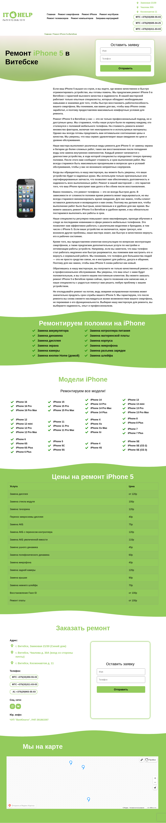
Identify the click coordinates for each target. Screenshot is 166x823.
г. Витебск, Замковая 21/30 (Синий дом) (41, 646)
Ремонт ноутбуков (109, 14)
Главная (51, 14)
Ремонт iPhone (89, 14)
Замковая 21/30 (148, 3)
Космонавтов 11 (148, 12)
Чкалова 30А (147, 7)
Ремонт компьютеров (82, 18)
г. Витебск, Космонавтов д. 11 (35, 663)
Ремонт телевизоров (57, 18)
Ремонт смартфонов (68, 14)
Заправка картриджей (107, 18)
